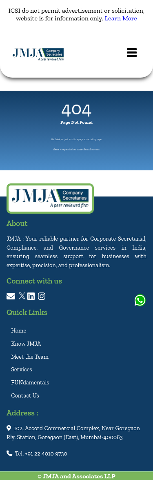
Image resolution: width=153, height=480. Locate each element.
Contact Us (25, 395)
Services (21, 369)
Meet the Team (30, 356)
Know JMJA (26, 343)
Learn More (120, 18)
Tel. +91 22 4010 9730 (37, 453)
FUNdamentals (30, 382)
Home (18, 330)
